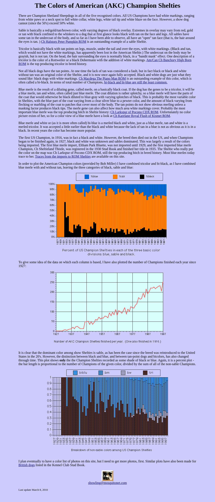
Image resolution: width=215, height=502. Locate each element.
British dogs (26, 465)
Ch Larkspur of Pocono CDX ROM (134, 112)
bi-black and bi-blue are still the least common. (135, 82)
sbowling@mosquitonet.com (107, 483)
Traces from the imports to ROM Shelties (63, 156)
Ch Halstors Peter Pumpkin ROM (63, 41)
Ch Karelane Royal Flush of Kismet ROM (141, 116)
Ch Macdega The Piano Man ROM (102, 78)
